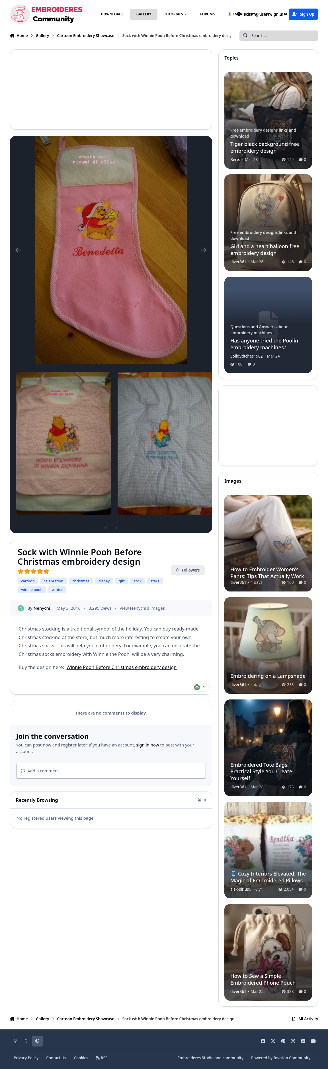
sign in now (147, 745)
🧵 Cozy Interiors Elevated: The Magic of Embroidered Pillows (268, 877)
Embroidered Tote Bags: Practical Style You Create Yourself (261, 771)
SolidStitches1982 (246, 355)
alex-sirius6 (240, 889)
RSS (101, 1057)
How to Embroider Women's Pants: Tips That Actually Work (267, 573)
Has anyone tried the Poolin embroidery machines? (264, 343)
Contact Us (56, 1057)
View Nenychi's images (142, 608)
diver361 (238, 261)
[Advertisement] (111, 89)
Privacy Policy (26, 1057)
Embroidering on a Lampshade (268, 675)
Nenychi (41, 608)
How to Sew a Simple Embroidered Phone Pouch (263, 979)
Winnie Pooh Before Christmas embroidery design (121, 667)
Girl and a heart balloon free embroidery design (264, 249)
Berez (235, 159)
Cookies (81, 1057)
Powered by (280, 1057)
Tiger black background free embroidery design (264, 147)
